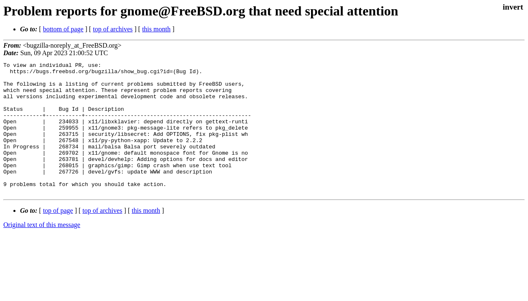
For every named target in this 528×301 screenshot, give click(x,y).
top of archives (113, 29)
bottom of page (63, 29)
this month (156, 29)
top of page (58, 236)
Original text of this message (41, 251)
